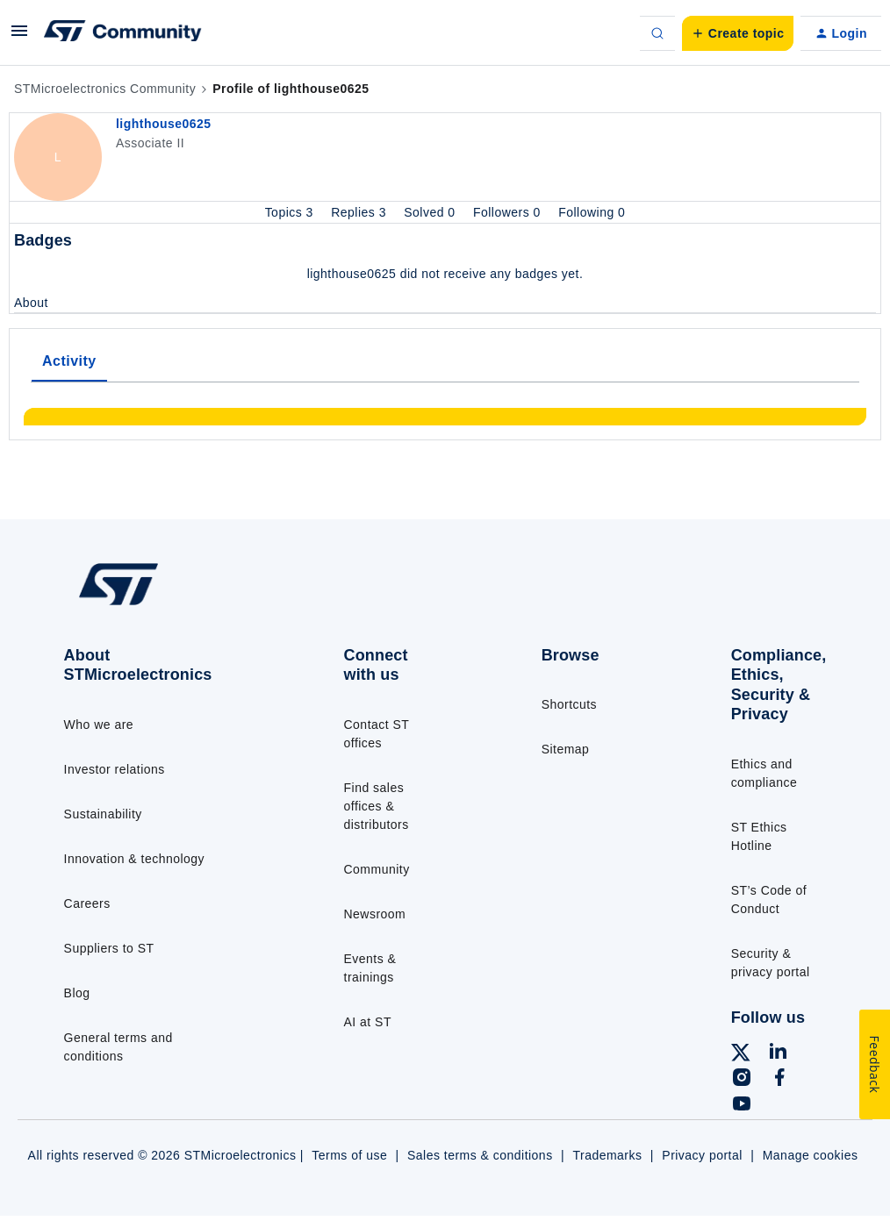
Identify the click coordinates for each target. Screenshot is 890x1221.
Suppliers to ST (109, 948)
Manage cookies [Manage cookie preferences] (810, 1155)
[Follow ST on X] (740, 1055)
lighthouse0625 (164, 124)
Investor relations (114, 769)
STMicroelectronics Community (105, 89)
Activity (69, 360)
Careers (87, 903)
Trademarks (607, 1155)
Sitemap (566, 749)
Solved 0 (431, 212)
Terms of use (349, 1155)
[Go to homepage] (157, 604)
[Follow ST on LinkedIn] (777, 1053)
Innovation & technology (134, 859)
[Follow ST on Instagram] (741, 1080)
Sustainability (103, 814)
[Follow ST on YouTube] (741, 1106)
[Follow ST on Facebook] (779, 1080)
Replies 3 (360, 212)
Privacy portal (702, 1155)
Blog (77, 993)
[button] (19, 37)
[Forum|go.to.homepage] (123, 33)
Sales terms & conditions (480, 1155)
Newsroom (375, 914)
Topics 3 (291, 212)
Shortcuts (569, 704)
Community (377, 869)
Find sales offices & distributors (376, 806)
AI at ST (367, 1022)
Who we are (99, 725)
